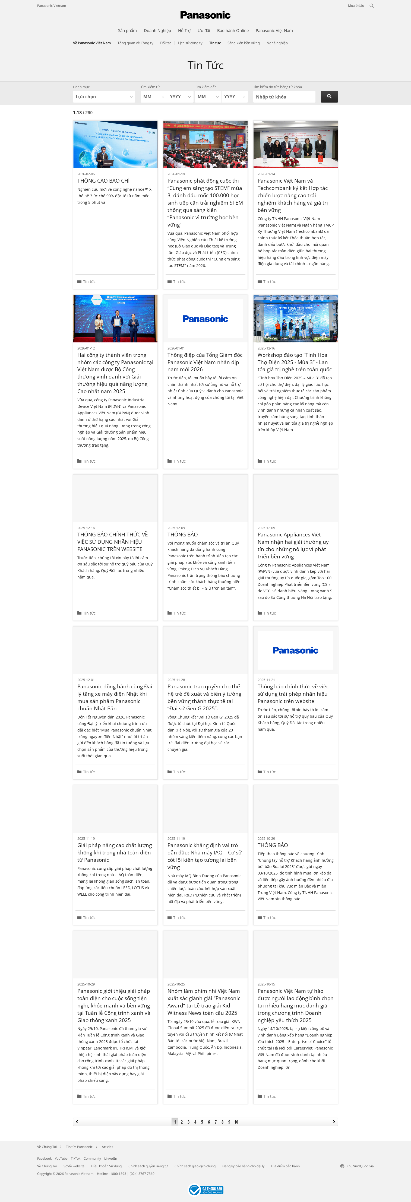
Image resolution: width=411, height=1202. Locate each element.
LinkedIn (110, 1158)
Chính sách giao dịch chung (195, 1166)
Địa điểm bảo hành (285, 1166)
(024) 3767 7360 (142, 1173)
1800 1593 (118, 1173)
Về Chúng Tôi (47, 1146)
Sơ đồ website (74, 1166)
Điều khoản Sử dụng (106, 1166)
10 (236, 1122)
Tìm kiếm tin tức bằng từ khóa (277, 87)
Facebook (44, 1158)
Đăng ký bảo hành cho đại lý (243, 1166)
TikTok (75, 1158)
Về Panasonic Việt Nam (92, 42)
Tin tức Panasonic (79, 1146)
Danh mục (81, 87)
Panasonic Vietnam (51, 5)
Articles (107, 1146)
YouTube (61, 1158)
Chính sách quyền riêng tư (148, 1166)
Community (92, 1158)
